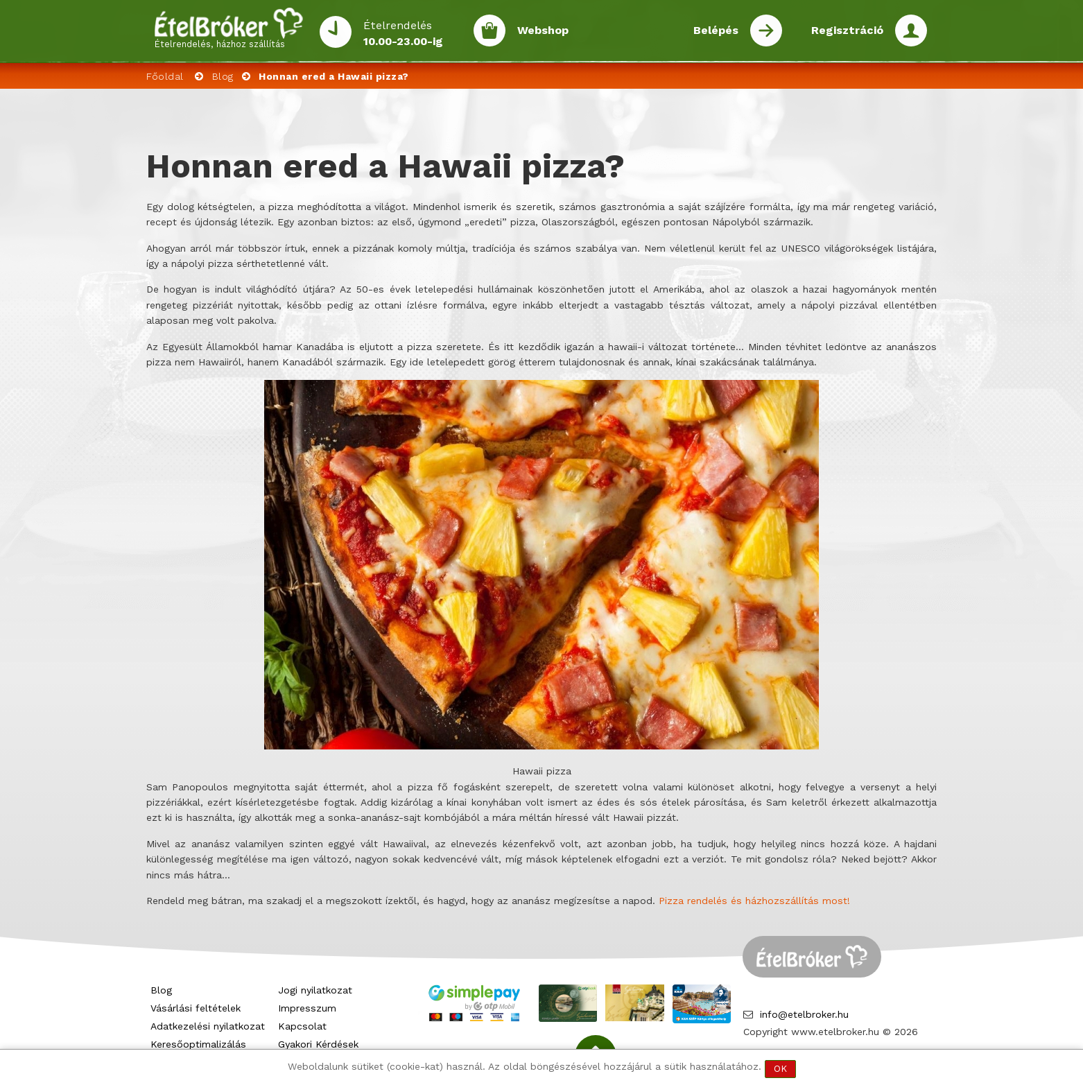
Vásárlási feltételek (195, 1008)
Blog (223, 76)
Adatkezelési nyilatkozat (207, 1026)
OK (780, 1069)
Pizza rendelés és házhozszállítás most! (754, 900)
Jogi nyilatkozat (315, 990)
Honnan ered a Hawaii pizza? (334, 76)
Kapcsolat (302, 1026)
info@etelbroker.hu (804, 1014)
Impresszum (307, 1008)
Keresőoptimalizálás (198, 1044)
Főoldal (165, 76)
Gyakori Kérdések (318, 1044)
